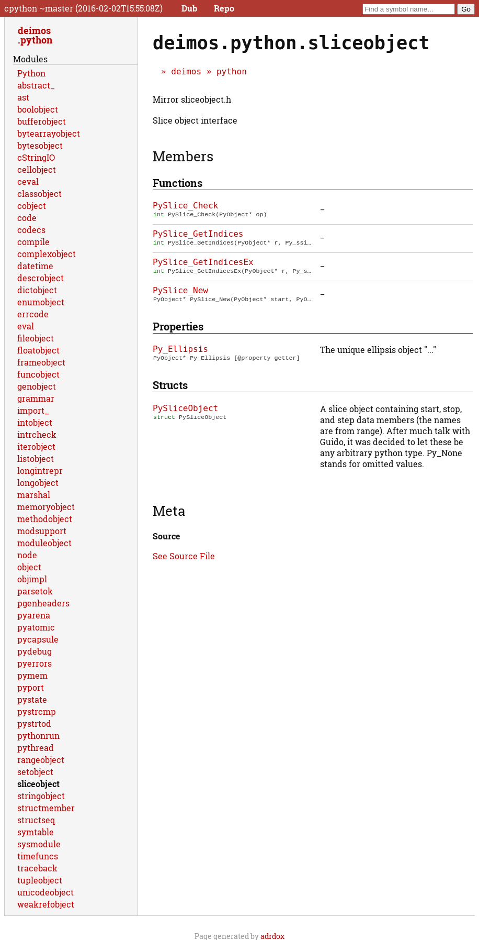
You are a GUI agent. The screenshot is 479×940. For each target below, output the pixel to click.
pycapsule (38, 639)
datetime (35, 265)
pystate (32, 699)
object (29, 566)
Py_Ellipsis (180, 349)
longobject (38, 482)
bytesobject (40, 145)
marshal (33, 494)
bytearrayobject (48, 133)
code (27, 217)
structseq (36, 819)
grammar (35, 398)
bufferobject (41, 121)
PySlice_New (180, 290)
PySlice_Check (185, 206)
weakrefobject (45, 904)
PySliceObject (185, 408)
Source (166, 535)
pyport (30, 687)
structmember (46, 807)
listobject (35, 458)
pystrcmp (36, 711)
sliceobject (38, 783)
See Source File (184, 555)
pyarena (33, 615)
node (27, 554)
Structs (170, 385)
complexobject (46, 253)
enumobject (40, 301)
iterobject (36, 446)
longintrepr (40, 470)
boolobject (37, 109)
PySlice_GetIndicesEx (203, 262)
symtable (35, 831)
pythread (35, 747)
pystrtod (34, 723)
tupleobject (39, 880)
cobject (31, 205)
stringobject (41, 795)
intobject (34, 422)
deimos (186, 71)
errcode (33, 313)
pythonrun (38, 735)
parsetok (35, 590)
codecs (31, 229)
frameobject (41, 362)
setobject (35, 771)
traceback (37, 867)
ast (23, 97)
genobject (36, 386)
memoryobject (46, 506)
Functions (177, 183)
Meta (169, 510)
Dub (189, 8)
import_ (33, 410)
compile (33, 241)
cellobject (36, 169)
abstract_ (36, 85)
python (231, 71)
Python (31, 73)
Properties (178, 326)
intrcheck (36, 434)
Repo (224, 8)
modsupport (41, 530)
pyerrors (34, 663)
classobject (39, 193)
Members (183, 156)
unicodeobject (45, 892)
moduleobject (44, 542)
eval (25, 325)
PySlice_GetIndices (198, 234)
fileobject (35, 338)
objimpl (32, 578)
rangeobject (40, 759)
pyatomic (36, 627)
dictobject (37, 289)
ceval (28, 181)
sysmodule (39, 843)
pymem (32, 675)
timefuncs (37, 855)
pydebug (34, 651)
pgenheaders (43, 603)
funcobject (38, 374)
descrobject (40, 277)
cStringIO (36, 157)
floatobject (38, 350)
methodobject (44, 518)
